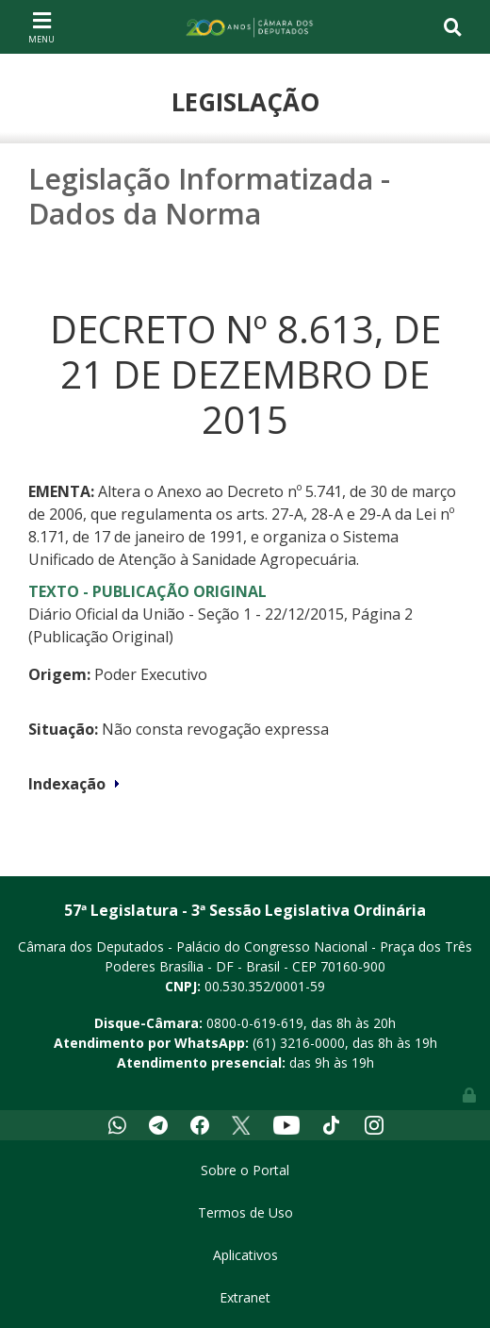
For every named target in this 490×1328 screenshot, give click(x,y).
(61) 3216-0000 (299, 1043)
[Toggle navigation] (41, 26)
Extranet (245, 1297)
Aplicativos (245, 1255)
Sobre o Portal (245, 1170)
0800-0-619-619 (254, 1023)
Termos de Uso (245, 1212)
